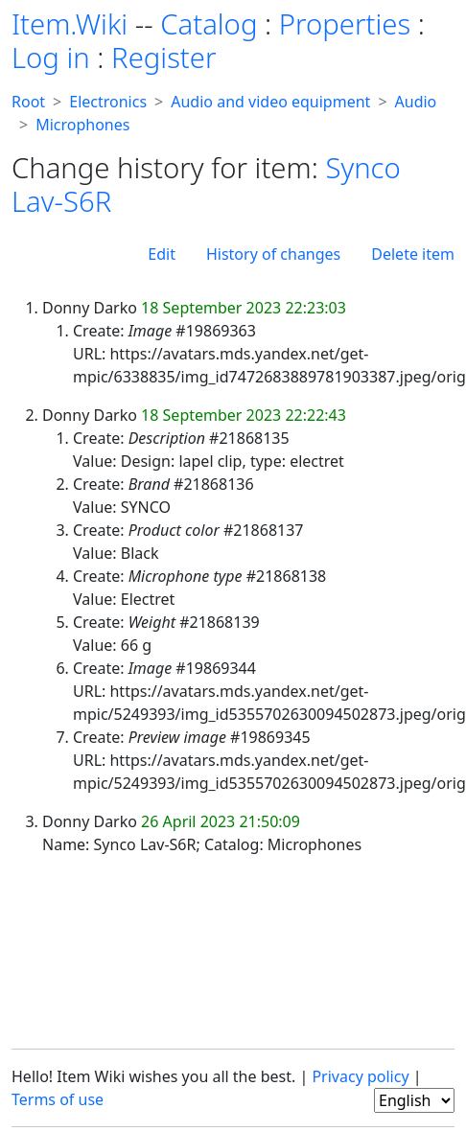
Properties (344, 24)
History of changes (273, 254)
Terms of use (58, 1099)
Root (28, 101)
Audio (416, 101)
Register (163, 57)
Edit (161, 254)
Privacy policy (360, 1076)
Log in (51, 57)
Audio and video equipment (270, 101)
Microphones (82, 124)
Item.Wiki (70, 24)
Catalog (208, 24)
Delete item (412, 254)
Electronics (108, 101)
